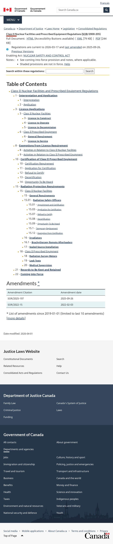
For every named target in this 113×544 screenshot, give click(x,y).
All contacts (10, 442)
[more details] (16, 318)
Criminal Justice (12, 410)
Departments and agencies (19, 449)
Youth (59, 512)
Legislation (69, 28)
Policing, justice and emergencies (75, 464)
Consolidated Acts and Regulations (23, 373)
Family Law (10, 403)
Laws (59, 410)
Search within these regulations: (25, 71)
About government (67, 442)
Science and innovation (69, 492)
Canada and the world (68, 478)
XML (79, 38)
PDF (98, 38)
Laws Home (52, 28)
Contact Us (62, 373)
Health (7, 492)
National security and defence (20, 512)
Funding (8, 417)
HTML (30, 38)
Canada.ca (9, 28)
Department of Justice (31, 28)
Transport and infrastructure (72, 471)
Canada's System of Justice (71, 403)
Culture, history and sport (70, 457)
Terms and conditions (83, 531)
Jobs (6, 457)
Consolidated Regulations (92, 28)
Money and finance (67, 485)
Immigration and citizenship (19, 464)
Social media (11, 531)
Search (60, 359)
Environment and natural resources (23, 506)
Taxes (7, 499)
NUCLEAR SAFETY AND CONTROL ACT (46, 55)
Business (8, 478)
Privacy (104, 531)
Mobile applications (33, 531)
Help (67, 64)
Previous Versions (22, 51)
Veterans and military (68, 506)
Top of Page (13, 535)
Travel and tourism (14, 471)
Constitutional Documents (18, 359)
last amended (73, 47)
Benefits (8, 485)
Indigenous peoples (67, 499)
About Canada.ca (57, 531)
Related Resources (14, 366)
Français (104, 3)
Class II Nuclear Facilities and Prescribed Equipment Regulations (54, 91)
